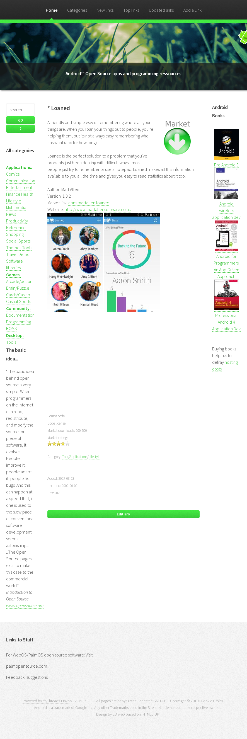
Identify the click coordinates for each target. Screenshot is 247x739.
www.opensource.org (24, 605)
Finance (13, 194)
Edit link (123, 514)
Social (12, 241)
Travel (12, 254)
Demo (24, 254)
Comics (13, 174)
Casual (12, 301)
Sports (24, 241)
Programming (18, 321)
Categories (77, 10)
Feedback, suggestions (27, 677)
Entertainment (19, 187)
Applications (78, 456)
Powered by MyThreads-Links (46, 700)
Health (27, 194)
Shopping (15, 234)
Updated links (161, 10)
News (11, 214)
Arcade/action (19, 281)
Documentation (20, 315)
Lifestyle (13, 200)
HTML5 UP (150, 714)
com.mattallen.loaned (88, 202)
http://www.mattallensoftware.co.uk (98, 209)
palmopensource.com (26, 666)
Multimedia (16, 207)
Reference (16, 227)
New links (105, 10)
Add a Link (192, 10)
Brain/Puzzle (17, 288)
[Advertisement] (123, 366)
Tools (27, 247)
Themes (13, 247)
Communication (20, 180)
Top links (131, 10)
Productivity (17, 221)
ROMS (11, 328)
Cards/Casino (18, 294)
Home (51, 10)
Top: (65, 456)
